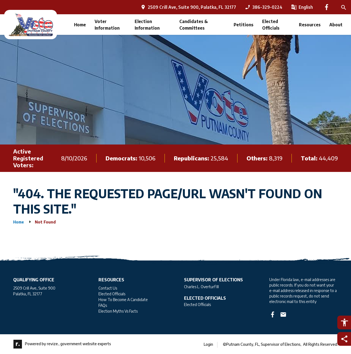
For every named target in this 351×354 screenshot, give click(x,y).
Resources (310, 24)
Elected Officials (270, 25)
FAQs (102, 305)
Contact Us (107, 288)
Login (208, 344)
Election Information (147, 25)
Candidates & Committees (193, 25)
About (335, 24)
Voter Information (107, 25)
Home (80, 24)
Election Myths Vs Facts (118, 311)
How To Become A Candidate (123, 299)
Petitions (243, 24)
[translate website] (302, 7)
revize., (53, 343)
